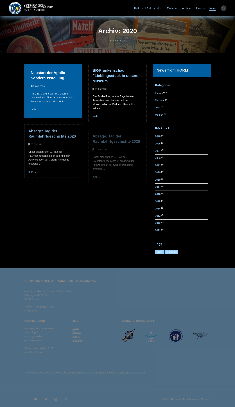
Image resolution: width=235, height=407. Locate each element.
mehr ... (35, 109)
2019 (158, 179)
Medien (159, 115)
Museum (172, 8)
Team (158, 107)
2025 (158, 143)
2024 (158, 151)
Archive (187, 8)
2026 (158, 136)
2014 (158, 208)
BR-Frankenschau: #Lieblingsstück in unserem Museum (117, 75)
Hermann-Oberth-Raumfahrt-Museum (190, 399)
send (35, 311)
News (212, 8)
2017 (158, 187)
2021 (158, 165)
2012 (158, 223)
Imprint (76, 336)
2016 (158, 194)
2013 (158, 216)
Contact (76, 332)
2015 (158, 201)
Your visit (77, 340)
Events (200, 8)
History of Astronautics (148, 8)
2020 (158, 172)
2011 (158, 230)
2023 (158, 158)
